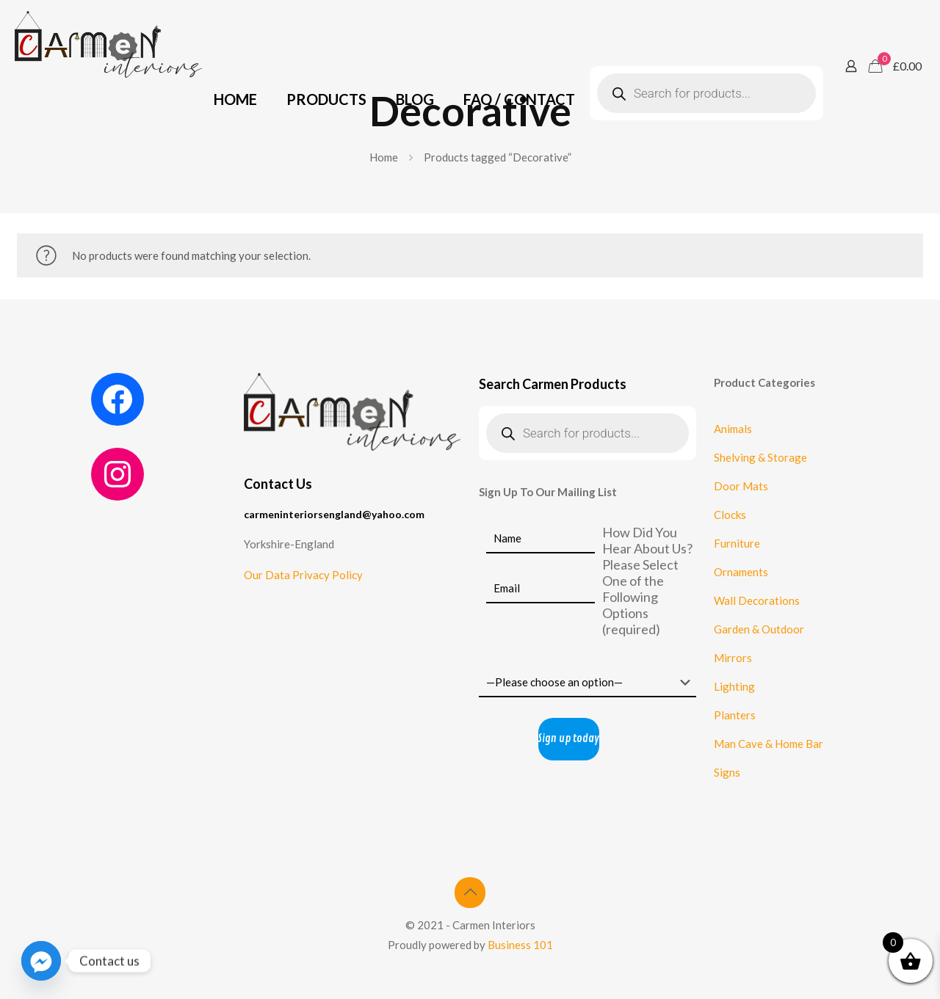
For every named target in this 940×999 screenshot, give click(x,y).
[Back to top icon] (470, 892)
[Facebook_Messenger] (41, 961)
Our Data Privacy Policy (303, 574)
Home (383, 157)
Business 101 (520, 944)
